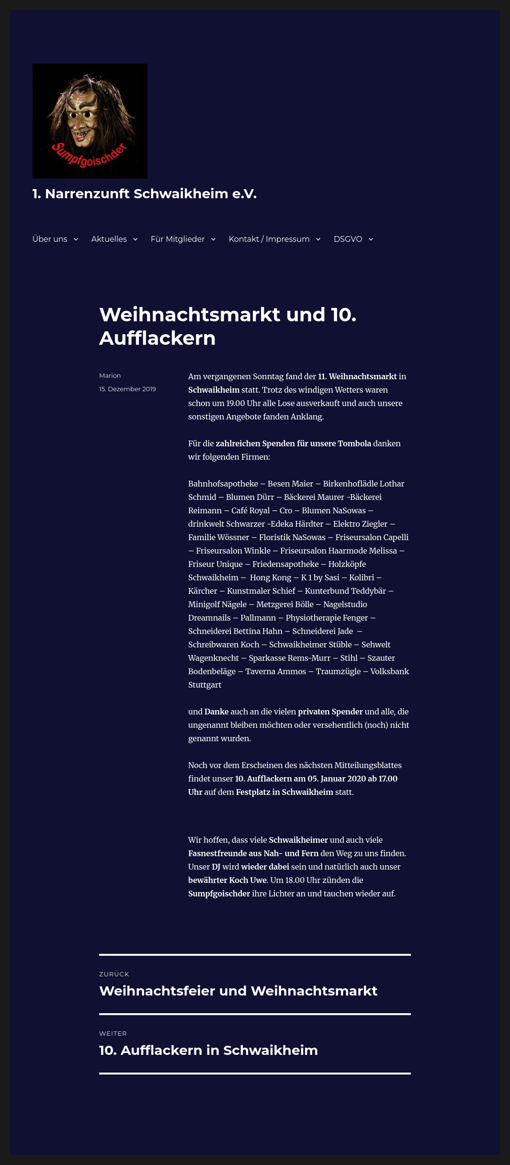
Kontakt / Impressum (269, 239)
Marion (110, 375)
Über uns (50, 239)
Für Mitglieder (178, 239)
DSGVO (348, 239)
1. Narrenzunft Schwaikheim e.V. (145, 193)
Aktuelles (109, 239)
